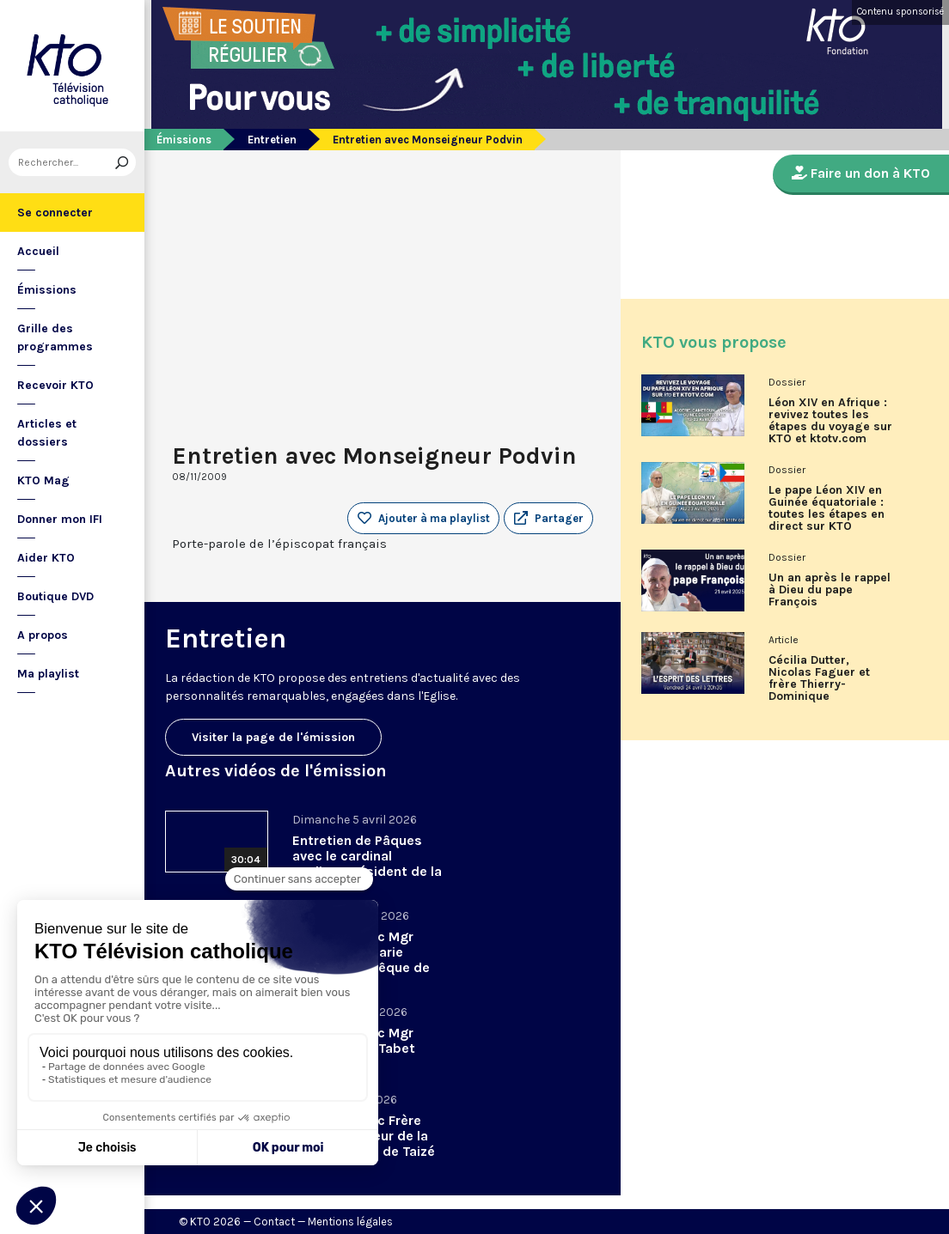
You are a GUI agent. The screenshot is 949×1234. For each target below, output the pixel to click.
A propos (42, 635)
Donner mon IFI (59, 519)
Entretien (272, 139)
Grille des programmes (55, 337)
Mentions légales (350, 1221)
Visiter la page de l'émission (273, 737)
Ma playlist (48, 673)
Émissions (47, 290)
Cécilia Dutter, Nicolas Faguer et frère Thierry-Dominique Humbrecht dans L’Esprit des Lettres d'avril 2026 (824, 684)
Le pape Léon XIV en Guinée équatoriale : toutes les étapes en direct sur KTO (826, 508)
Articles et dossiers (47, 432)
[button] (548, 518)
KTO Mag (43, 480)
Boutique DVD (55, 596)
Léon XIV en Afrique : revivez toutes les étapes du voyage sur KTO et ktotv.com (830, 421)
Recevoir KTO (55, 385)
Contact (274, 1221)
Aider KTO (46, 557)
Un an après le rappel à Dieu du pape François (829, 590)
